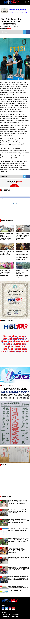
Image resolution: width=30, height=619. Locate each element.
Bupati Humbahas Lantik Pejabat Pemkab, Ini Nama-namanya (18, 558)
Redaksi (4, 614)
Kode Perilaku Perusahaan (10, 616)
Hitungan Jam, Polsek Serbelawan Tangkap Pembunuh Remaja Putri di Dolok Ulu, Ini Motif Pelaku (18, 568)
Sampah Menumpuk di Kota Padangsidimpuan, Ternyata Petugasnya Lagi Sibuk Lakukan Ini (6, 236)
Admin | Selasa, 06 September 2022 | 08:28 (9, 26)
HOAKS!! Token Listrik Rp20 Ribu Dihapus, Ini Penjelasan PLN (18, 529)
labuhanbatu (6, 16)
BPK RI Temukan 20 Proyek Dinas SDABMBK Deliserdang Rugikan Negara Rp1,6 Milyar (22, 274)
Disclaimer (15, 614)
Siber (9, 614)
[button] (28, 1)
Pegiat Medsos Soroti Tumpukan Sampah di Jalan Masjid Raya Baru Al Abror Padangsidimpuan (22, 236)
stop (9, 28)
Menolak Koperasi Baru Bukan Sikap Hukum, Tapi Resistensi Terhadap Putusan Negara (17, 502)
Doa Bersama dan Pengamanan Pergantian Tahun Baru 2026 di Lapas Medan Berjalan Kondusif (18, 578)
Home (1, 16)
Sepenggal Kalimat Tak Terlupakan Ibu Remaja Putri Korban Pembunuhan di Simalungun (17, 550)
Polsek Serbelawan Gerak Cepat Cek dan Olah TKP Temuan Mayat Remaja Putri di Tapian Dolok (18, 540)
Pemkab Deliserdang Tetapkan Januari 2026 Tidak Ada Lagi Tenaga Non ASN (18, 511)
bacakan (3, 28)
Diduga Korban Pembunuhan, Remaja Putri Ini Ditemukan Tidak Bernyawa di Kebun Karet (18, 521)
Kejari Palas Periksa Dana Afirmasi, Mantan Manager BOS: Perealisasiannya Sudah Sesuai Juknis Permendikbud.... (18, 588)
